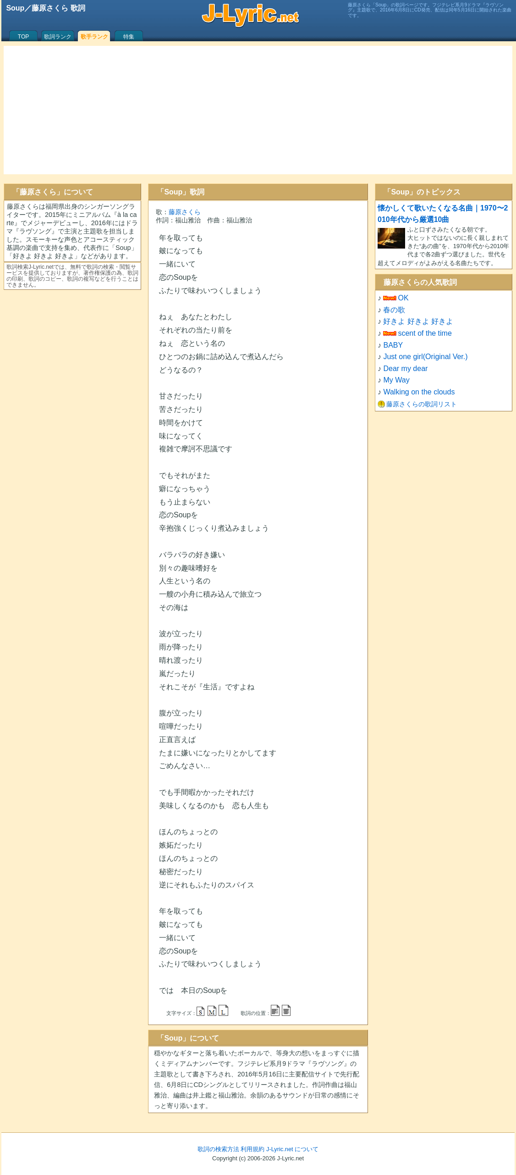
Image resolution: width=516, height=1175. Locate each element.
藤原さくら (185, 212)
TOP (23, 36)
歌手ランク (94, 36)
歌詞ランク (57, 36)
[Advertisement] (258, 110)
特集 (128, 36)
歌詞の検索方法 (218, 1149)
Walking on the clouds (419, 392)
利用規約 (252, 1149)
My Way (396, 380)
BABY (393, 345)
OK (403, 298)
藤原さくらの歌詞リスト (421, 404)
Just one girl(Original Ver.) (425, 356)
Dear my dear (405, 368)
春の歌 (394, 310)
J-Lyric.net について (292, 1149)
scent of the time (424, 333)
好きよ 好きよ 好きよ (418, 321)
